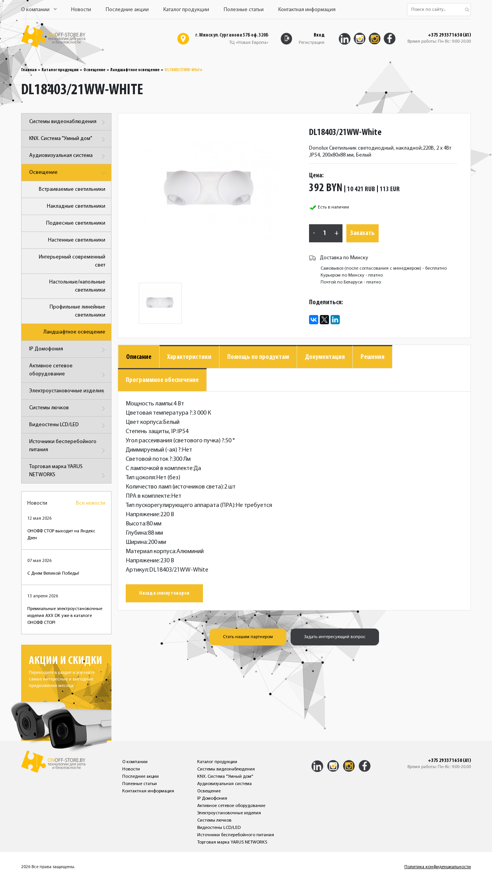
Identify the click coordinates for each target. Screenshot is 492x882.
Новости (81, 10)
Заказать (362, 233)
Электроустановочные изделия (68, 392)
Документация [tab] (325, 357)
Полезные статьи (244, 10)
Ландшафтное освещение (135, 70)
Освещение (94, 70)
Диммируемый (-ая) (153, 450)
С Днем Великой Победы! (53, 573)
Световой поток (149, 459)
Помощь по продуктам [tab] (258, 357)
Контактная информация (307, 10)
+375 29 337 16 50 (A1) (449, 35)
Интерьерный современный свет (72, 261)
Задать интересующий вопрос (335, 637)
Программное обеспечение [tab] (162, 380)
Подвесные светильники (75, 223)
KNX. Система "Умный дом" (68, 139)
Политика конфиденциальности (437, 867)
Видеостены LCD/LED (68, 425)
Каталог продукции (186, 10)
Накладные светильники (76, 206)
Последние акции (127, 10)
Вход (319, 35)
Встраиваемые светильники (72, 189)
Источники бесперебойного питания (68, 447)
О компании (39, 10)
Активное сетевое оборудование (68, 371)
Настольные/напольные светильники (77, 286)
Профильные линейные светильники (77, 311)
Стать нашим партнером (248, 637)
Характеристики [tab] (189, 357)
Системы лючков (68, 408)
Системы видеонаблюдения (68, 122)
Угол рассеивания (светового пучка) (175, 441)
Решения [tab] (372, 357)
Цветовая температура (159, 413)
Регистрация (311, 42)
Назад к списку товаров (164, 593)
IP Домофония (68, 350)
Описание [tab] (138, 357)
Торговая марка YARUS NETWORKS (68, 472)
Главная (29, 70)
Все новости (90, 503)
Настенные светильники (76, 240)
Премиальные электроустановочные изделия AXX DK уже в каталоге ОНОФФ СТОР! (64, 616)
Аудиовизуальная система (68, 156)
